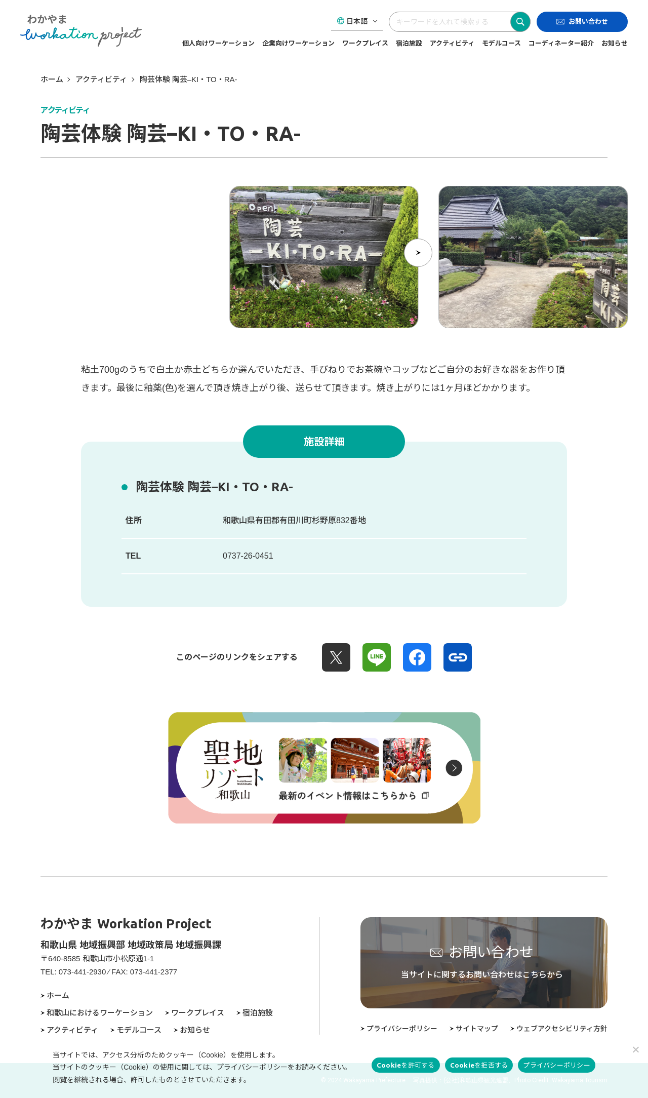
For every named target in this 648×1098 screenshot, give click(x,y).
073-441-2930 (82, 971)
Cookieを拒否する (479, 1065)
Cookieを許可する (406, 1065)
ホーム (51, 79)
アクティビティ (101, 79)
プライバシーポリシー (556, 1065)
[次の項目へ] (418, 253)
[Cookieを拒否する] (635, 1049)
